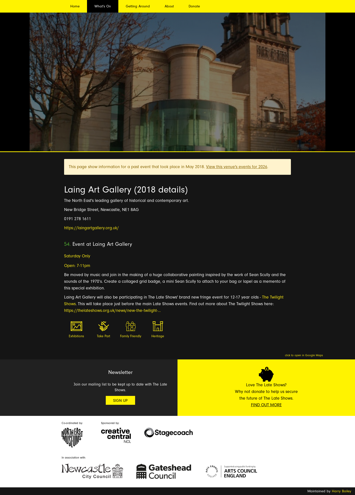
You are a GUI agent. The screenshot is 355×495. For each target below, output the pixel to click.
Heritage (157, 336)
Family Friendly (130, 336)
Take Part (103, 336)
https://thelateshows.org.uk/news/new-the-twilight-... (112, 310)
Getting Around (138, 6)
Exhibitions (76, 336)
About (169, 6)
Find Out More (266, 404)
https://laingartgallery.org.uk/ (91, 227)
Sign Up (120, 400)
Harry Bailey (341, 491)
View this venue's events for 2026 (236, 166)
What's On (102, 6)
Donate (194, 6)
